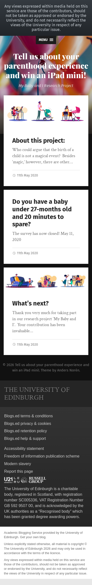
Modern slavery (17, 464)
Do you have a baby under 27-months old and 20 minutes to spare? (42, 213)
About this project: (38, 140)
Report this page (18, 471)
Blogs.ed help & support (25, 438)
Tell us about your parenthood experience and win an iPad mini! (46, 65)
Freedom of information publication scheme (41, 456)
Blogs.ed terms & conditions (28, 416)
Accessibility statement (24, 448)
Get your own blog (32, 537)
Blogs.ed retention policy (25, 431)
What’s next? (30, 303)
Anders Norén (68, 370)
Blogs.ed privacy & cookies (27, 423)
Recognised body (55, 511)
